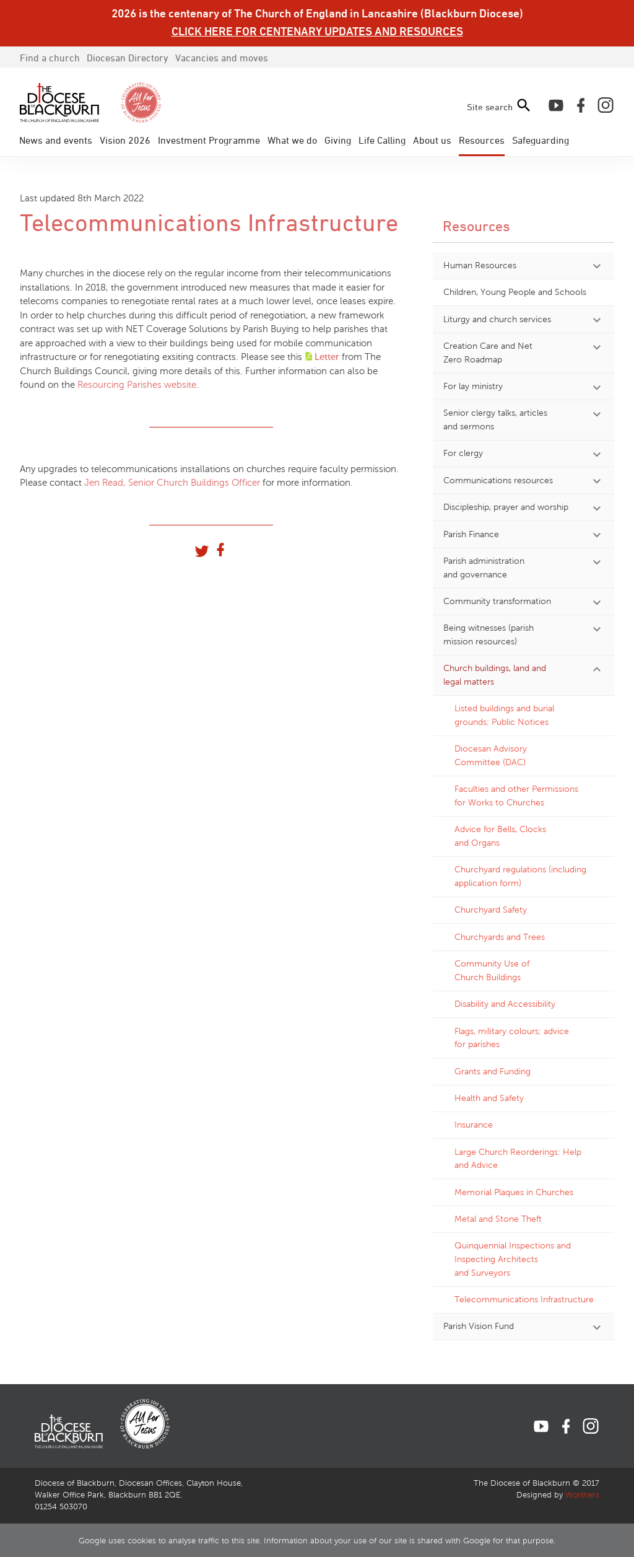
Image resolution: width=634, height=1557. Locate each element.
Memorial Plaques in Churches (513, 1192)
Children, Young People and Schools (514, 292)
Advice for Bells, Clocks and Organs (500, 836)
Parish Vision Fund (478, 1326)
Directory (127, 57)
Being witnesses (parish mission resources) (488, 634)
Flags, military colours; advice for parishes (511, 1038)
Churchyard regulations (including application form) (520, 876)
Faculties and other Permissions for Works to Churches (516, 795)
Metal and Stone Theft (498, 1219)
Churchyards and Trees (499, 937)
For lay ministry (473, 386)
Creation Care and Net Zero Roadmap (487, 352)
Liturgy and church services (497, 319)
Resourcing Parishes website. (138, 385)
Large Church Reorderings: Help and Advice (517, 1158)
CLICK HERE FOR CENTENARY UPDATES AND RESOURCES (317, 31)
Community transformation (497, 601)
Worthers (582, 1495)
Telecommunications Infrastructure (524, 1299)
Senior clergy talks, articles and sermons (495, 419)
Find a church (50, 57)
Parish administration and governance (483, 567)
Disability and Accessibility (504, 1004)
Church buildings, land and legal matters (494, 674)
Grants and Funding (492, 1071)
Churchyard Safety (490, 909)
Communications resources (498, 480)
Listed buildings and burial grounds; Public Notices (504, 715)
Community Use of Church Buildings (491, 970)
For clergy (463, 453)
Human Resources (479, 265)
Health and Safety (489, 1098)
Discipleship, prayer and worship (505, 507)
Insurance (473, 1124)
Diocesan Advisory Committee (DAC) (490, 755)
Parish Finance (471, 534)
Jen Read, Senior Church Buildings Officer (172, 483)
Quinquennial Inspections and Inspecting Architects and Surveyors (512, 1258)
